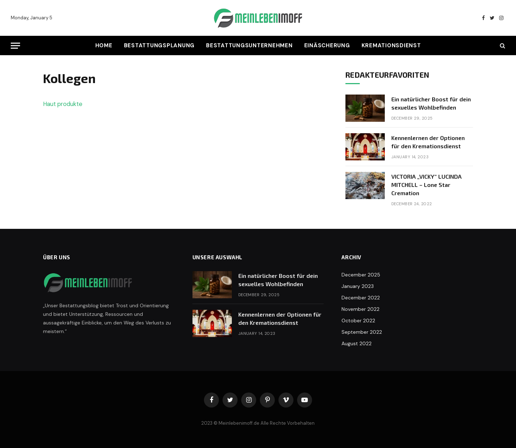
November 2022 (360, 309)
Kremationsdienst (391, 45)
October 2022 (358, 320)
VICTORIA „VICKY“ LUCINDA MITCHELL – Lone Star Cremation (426, 184)
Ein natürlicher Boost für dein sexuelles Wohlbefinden (431, 103)
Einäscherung (327, 45)
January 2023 (357, 286)
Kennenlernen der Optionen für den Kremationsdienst (428, 141)
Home (104, 45)
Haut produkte (62, 104)
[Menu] (15, 46)
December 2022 (360, 297)
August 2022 (356, 343)
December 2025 (360, 274)
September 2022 (361, 332)
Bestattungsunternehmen (249, 45)
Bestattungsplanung (159, 45)
